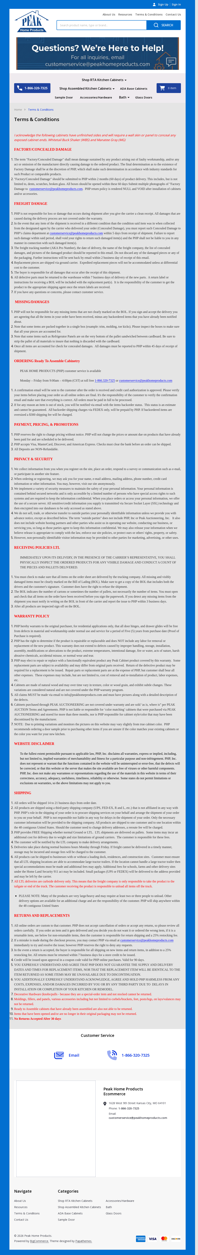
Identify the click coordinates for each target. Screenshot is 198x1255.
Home (18, 118)
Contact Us (173, 14)
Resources (125, 14)
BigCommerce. (39, 1249)
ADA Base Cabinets (133, 88)
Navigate (23, 1199)
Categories (68, 1199)
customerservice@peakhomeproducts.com (138, 1126)
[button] (97, 53)
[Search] (163, 25)
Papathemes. (83, 1249)
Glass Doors (103, 106)
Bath (136, 97)
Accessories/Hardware (108, 97)
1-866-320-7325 (128, 1117)
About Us (109, 14)
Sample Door (74, 97)
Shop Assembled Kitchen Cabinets (85, 88)
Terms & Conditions (148, 14)
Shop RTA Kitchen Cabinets (102, 80)
